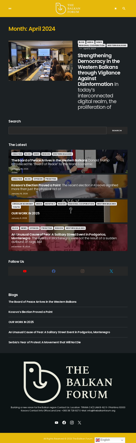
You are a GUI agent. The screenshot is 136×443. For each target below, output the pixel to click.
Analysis (17, 148)
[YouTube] (24, 265)
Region (46, 148)
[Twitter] (111, 265)
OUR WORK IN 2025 (21, 316)
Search (14, 115)
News (95, 42)
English (103, 440)
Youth (16, 201)
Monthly (50, 198)
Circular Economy (22, 198)
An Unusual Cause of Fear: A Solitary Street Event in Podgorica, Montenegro (59, 326)
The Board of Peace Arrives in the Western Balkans (42, 296)
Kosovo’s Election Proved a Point (30, 306)
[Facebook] (53, 265)
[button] (9, 8)
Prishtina (51, 173)
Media (86, 42)
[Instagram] (82, 265)
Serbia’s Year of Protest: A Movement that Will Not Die (44, 336)
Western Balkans (84, 45)
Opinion (38, 173)
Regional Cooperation (113, 42)
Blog (77, 42)
